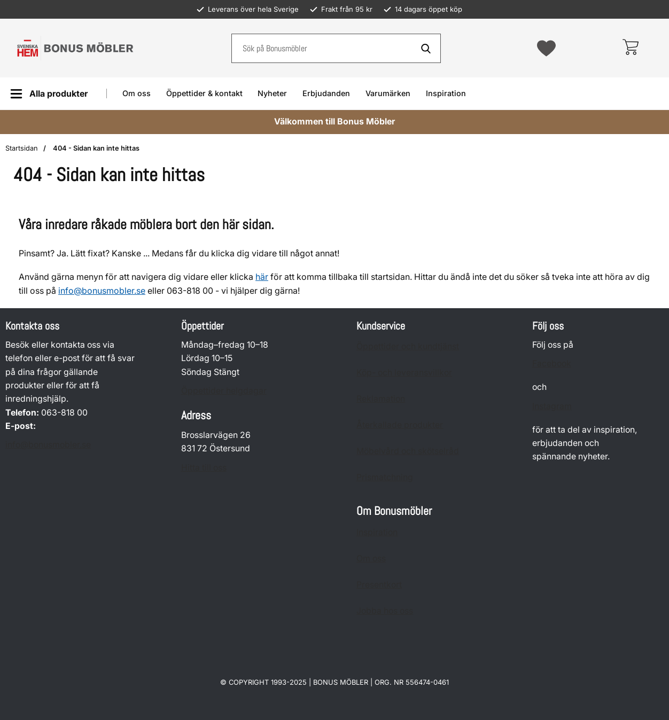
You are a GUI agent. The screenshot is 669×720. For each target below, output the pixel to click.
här (261, 276)
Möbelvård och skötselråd (407, 451)
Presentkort (379, 585)
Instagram (552, 406)
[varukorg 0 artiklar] (630, 48)
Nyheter (272, 93)
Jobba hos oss (384, 611)
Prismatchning (384, 477)
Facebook (551, 364)
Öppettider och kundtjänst (407, 346)
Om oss (136, 93)
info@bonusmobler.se (101, 290)
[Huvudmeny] (49, 94)
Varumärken (387, 93)
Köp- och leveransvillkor (404, 372)
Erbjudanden (326, 93)
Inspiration (446, 93)
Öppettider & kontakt (204, 93)
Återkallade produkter (399, 425)
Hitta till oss (204, 468)
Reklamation (380, 399)
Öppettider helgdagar (224, 391)
